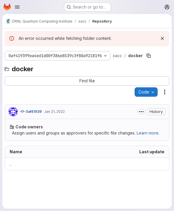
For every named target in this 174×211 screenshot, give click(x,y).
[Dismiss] (162, 38)
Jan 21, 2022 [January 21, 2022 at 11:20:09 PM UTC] (54, 111)
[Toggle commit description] (141, 111)
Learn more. (148, 132)
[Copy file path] (148, 55)
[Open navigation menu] (17, 7)
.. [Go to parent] (10, 163)
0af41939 (31, 111)
